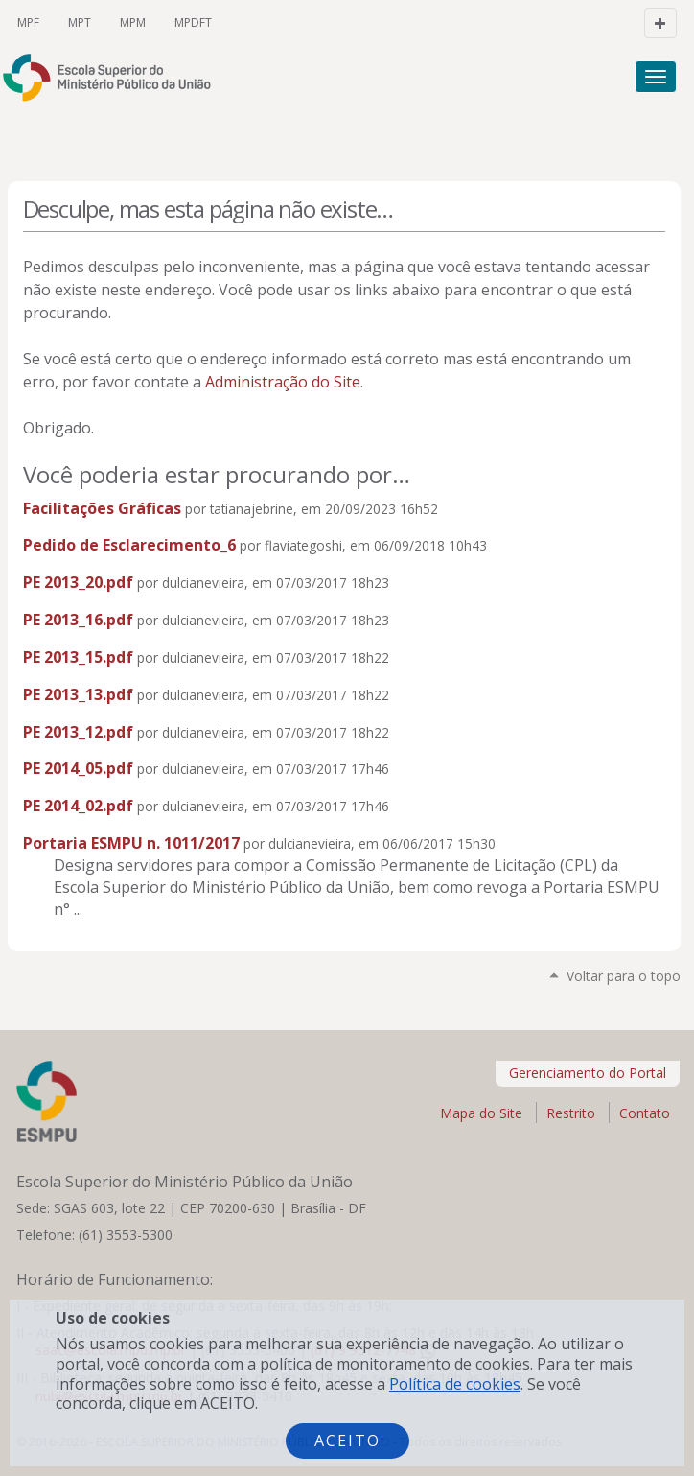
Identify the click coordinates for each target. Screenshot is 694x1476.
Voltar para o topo (624, 976)
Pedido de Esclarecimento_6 (129, 544)
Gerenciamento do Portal (587, 1073)
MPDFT (193, 22)
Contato (644, 1113)
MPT (79, 22)
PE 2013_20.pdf (78, 582)
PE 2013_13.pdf (78, 694)
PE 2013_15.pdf (78, 657)
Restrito (570, 1113)
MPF (28, 22)
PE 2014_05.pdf (78, 768)
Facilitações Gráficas (102, 508)
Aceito (347, 1440)
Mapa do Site (481, 1113)
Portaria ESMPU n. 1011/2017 (131, 843)
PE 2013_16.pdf (78, 619)
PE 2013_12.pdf (78, 731)
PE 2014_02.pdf (78, 805)
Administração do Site (282, 381)
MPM (133, 22)
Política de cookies (454, 1383)
